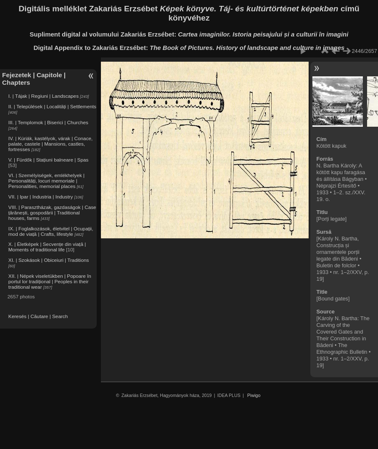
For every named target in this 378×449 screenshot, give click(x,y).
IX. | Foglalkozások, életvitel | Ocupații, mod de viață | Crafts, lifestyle (50, 231)
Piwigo (253, 395)
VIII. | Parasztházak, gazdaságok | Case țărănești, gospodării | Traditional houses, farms (52, 212)
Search (60, 316)
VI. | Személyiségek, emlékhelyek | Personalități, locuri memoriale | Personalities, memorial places (46, 180)
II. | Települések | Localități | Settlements (52, 106)
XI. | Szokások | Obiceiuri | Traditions (48, 260)
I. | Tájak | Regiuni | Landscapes (43, 96)
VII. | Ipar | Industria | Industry (40, 196)
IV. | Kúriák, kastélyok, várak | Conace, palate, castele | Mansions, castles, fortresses (50, 144)
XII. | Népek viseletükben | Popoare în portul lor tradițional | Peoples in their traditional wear (49, 281)
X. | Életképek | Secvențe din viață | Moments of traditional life (47, 246)
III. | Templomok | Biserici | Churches (48, 122)
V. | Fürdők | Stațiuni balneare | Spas (48, 159)
